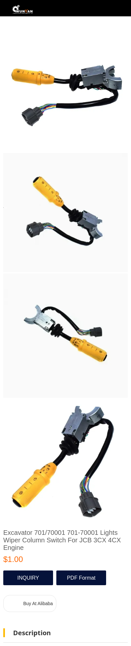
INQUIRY (28, 578)
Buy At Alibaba (38, 603)
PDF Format (81, 578)
